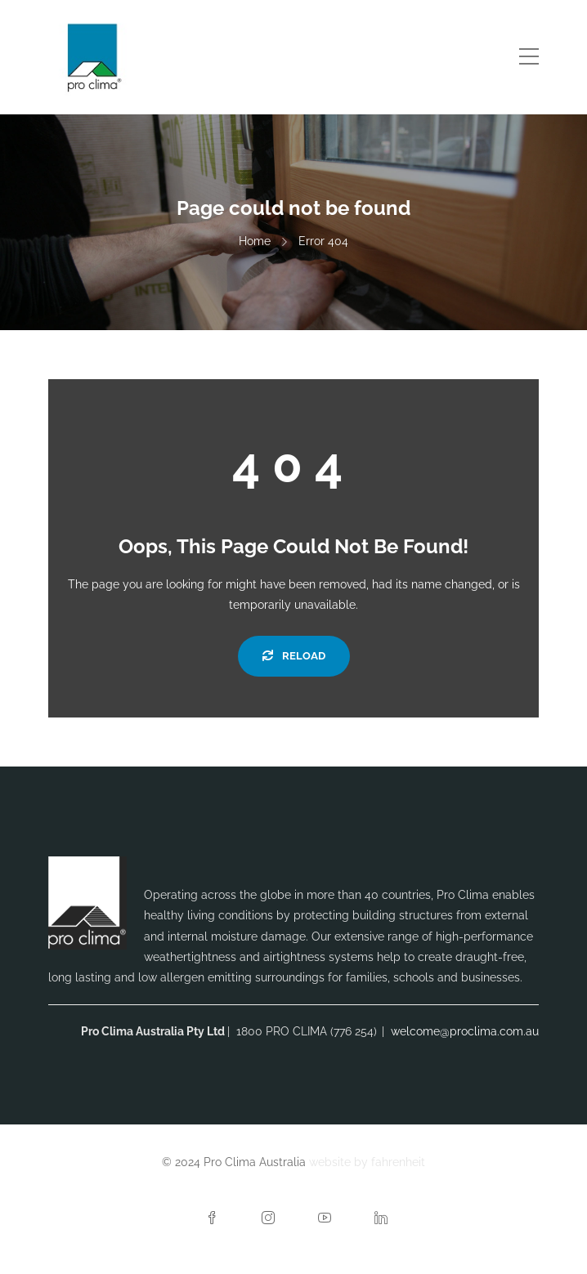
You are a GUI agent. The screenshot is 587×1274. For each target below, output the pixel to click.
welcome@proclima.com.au (465, 1031)
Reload (293, 656)
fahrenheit (398, 1162)
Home (255, 241)
